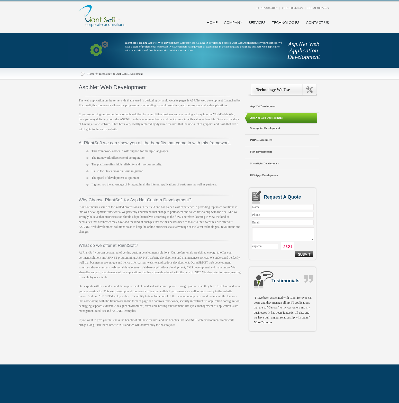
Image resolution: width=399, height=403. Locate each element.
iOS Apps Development (264, 175)
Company (233, 23)
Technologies (286, 23)
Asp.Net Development (263, 106)
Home (212, 23)
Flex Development (261, 151)
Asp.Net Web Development (266, 117)
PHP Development (261, 139)
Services (257, 23)
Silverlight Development (264, 163)
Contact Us (317, 23)
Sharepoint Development (265, 127)
